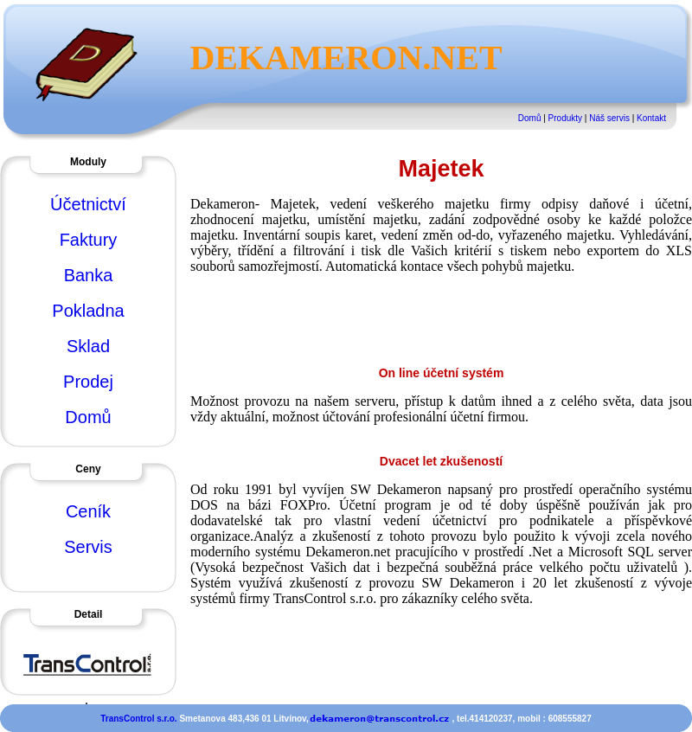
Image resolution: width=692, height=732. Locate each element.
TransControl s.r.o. (139, 718)
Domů (529, 118)
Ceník (88, 511)
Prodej (88, 381)
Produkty (565, 118)
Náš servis (609, 118)
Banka (88, 275)
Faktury (89, 239)
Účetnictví (88, 204)
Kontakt (651, 118)
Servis (88, 546)
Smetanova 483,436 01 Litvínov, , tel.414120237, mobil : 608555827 (385, 718)
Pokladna (88, 310)
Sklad (88, 346)
